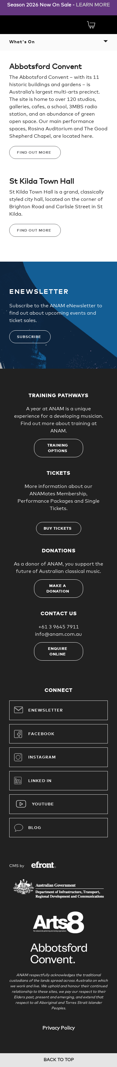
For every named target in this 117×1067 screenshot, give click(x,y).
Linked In (40, 781)
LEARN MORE (93, 4)
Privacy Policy (58, 1028)
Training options (57, 448)
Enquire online (57, 651)
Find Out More (34, 153)
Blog (27, 828)
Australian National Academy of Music (30, 24)
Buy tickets (58, 529)
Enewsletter (38, 709)
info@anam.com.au (58, 634)
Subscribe (29, 337)
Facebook (34, 734)
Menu (104, 24)
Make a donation (57, 588)
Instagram (35, 757)
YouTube (43, 804)
